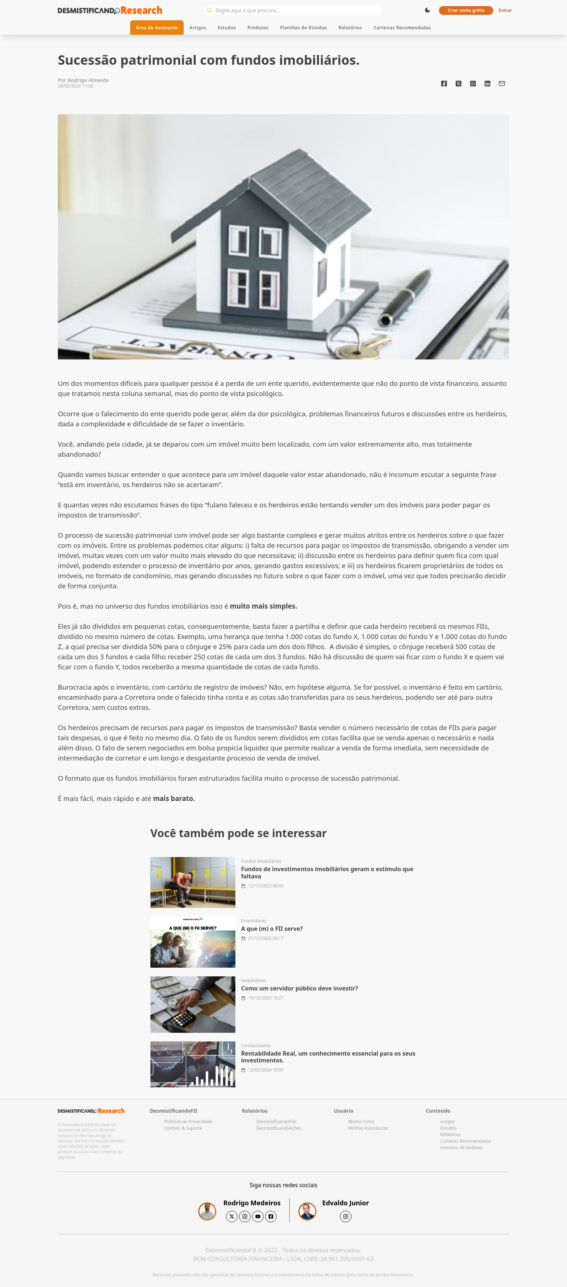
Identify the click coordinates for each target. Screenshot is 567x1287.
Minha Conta (361, 1121)
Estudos (227, 28)
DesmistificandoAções (278, 1128)
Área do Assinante (157, 28)
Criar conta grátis (466, 10)
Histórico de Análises (461, 1148)
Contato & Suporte (183, 1128)
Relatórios (350, 28)
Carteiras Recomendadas (402, 28)
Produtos (258, 28)
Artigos (197, 28)
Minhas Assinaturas (368, 1128)
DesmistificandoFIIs (276, 1121)
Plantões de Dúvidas (303, 28)
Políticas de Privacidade (188, 1121)
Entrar (505, 10)
